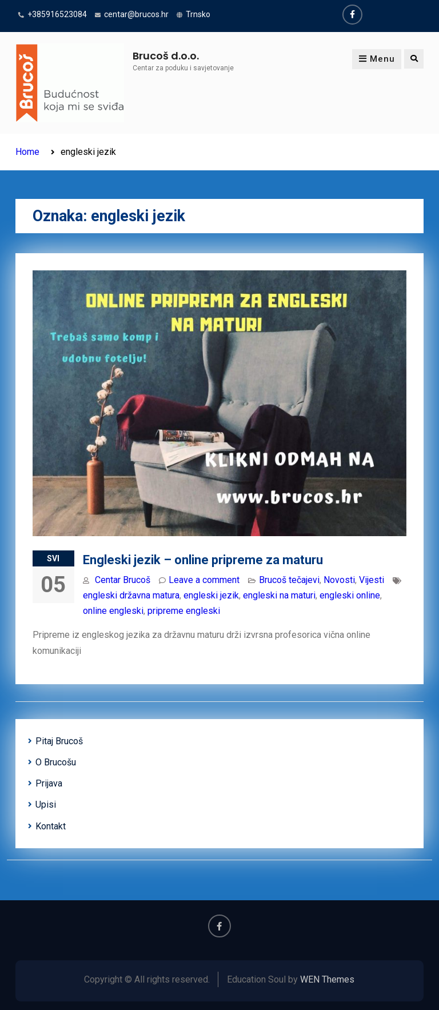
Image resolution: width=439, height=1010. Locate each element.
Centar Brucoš (122, 579)
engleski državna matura (131, 595)
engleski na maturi (279, 595)
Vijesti (371, 579)
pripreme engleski (183, 610)
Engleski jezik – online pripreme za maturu (203, 560)
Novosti (339, 579)
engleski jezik (211, 595)
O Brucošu (55, 762)
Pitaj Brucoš (59, 741)
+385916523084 (57, 14)
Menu (376, 59)
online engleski (113, 610)
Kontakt (50, 826)
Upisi (45, 804)
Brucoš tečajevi (289, 579)
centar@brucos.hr (136, 14)
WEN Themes (327, 979)
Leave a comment (204, 579)
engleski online (350, 595)
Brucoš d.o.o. (166, 56)
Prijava (48, 783)
